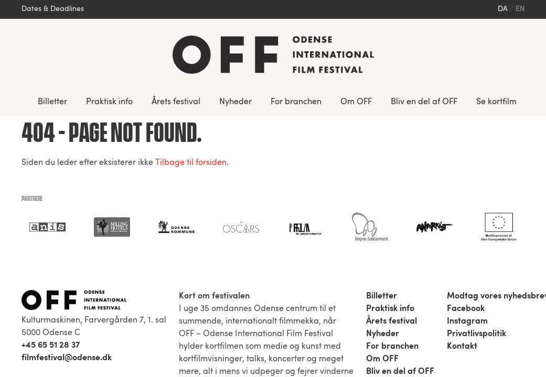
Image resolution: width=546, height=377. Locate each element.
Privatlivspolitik (476, 334)
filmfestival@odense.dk (67, 358)
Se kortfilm (496, 102)
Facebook (466, 309)
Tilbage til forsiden (191, 163)
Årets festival (176, 102)
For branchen (296, 102)
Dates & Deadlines (53, 9)
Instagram (467, 321)
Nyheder (235, 102)
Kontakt (462, 346)
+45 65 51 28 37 (51, 345)
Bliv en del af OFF (424, 102)
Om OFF (356, 102)
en (520, 9)
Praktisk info (109, 102)
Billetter (52, 102)
